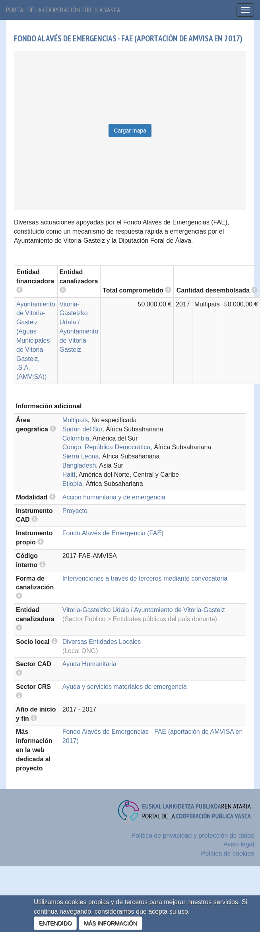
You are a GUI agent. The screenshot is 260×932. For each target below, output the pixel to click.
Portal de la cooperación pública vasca (63, 9)
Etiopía (72, 483)
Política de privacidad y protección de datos (192, 835)
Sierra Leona (80, 456)
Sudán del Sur (82, 429)
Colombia (75, 438)
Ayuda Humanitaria (89, 664)
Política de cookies (227, 853)
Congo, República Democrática (106, 447)
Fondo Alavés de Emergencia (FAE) (112, 533)
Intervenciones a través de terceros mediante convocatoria (144, 578)
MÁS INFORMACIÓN (110, 923)
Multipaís (75, 420)
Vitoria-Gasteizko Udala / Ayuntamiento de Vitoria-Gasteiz (143, 609)
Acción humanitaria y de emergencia (113, 497)
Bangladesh (79, 465)
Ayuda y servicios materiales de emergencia (124, 686)
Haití (69, 474)
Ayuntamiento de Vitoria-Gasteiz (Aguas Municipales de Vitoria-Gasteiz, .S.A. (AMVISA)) (35, 340)
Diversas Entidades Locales (101, 641)
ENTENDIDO (55, 923)
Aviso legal (238, 844)
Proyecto (74, 510)
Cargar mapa (130, 130)
